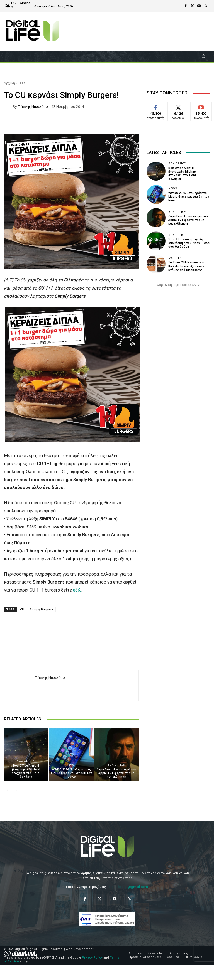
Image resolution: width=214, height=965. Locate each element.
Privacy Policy (92, 957)
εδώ (77, 590)
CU (22, 609)
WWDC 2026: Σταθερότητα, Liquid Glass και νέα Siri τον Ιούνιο (71, 773)
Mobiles (174, 257)
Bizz (22, 83)
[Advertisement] (178, 336)
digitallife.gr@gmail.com (128, 887)
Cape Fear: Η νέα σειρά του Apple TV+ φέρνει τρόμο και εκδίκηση (116, 773)
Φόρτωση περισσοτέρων (178, 285)
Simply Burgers (42, 609)
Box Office (25, 760)
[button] (203, 56)
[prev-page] (7, 790)
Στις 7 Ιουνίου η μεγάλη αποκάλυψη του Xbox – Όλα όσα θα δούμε (189, 243)
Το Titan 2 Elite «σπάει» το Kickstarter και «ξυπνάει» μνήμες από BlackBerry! (186, 266)
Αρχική (9, 83)
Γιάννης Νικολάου (33, 106)
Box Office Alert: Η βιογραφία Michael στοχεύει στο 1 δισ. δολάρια (26, 771)
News (70, 764)
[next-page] (16, 790)
